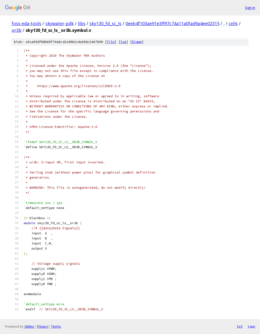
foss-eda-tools (26, 23)
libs (81, 23)
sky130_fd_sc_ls (105, 23)
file (111, 42)
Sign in (250, 7)
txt (240, 326)
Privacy (42, 326)
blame (137, 42)
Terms (56, 326)
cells (233, 23)
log (123, 42)
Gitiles (29, 326)
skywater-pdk (59, 23)
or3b (17, 30)
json (251, 326)
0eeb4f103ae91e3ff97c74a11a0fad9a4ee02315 (172, 23)
